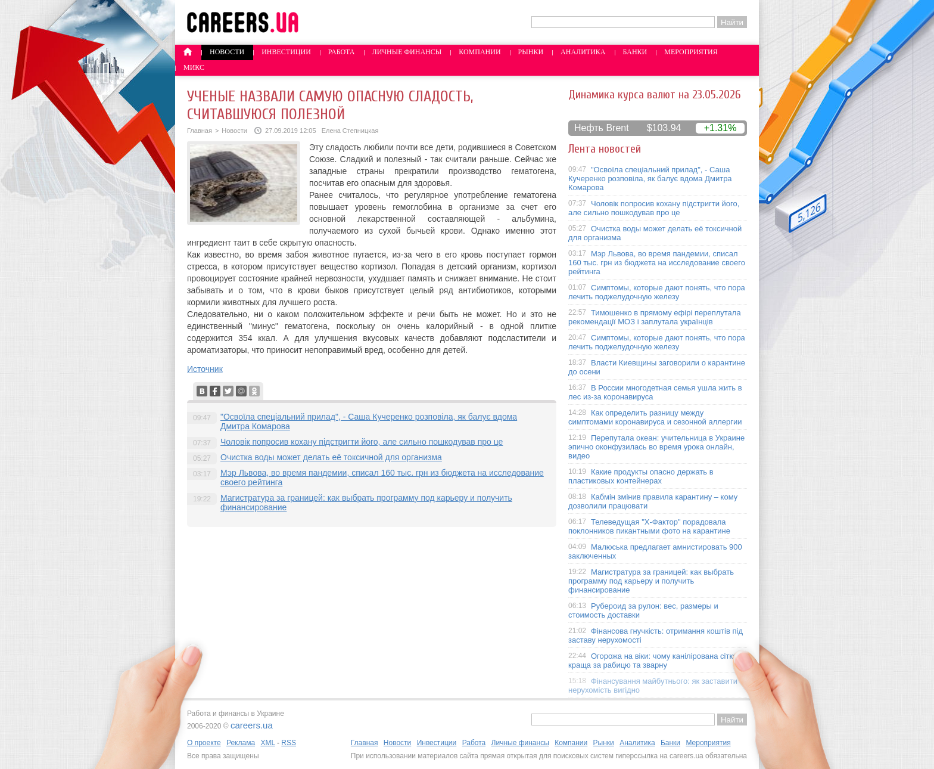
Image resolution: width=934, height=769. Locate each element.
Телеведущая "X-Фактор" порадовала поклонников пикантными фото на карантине (649, 526)
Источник (205, 369)
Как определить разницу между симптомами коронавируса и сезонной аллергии (655, 417)
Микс (193, 67)
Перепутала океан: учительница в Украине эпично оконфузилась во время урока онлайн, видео (656, 446)
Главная (199, 130)
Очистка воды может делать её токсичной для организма (331, 457)
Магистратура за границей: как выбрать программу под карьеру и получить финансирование (651, 581)
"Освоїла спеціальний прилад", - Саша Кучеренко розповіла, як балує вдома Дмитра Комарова (650, 178)
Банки (635, 52)
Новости (227, 52)
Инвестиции (286, 52)
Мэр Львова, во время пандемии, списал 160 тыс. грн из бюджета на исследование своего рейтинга (656, 262)
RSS (288, 743)
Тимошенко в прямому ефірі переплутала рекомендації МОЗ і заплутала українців (654, 317)
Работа (341, 52)
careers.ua (252, 725)
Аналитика (583, 52)
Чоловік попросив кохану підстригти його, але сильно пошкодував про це (361, 441)
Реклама (240, 743)
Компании (479, 52)
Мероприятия (691, 52)
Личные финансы (407, 52)
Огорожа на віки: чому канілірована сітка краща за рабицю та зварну (652, 660)
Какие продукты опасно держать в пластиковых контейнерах (641, 476)
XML (267, 743)
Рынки (530, 52)
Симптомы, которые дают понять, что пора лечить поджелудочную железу (656, 292)
